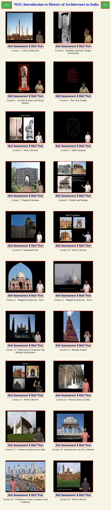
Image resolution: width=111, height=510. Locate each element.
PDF (105, 5)
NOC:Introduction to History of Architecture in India (56, 4)
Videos (6, 5)
